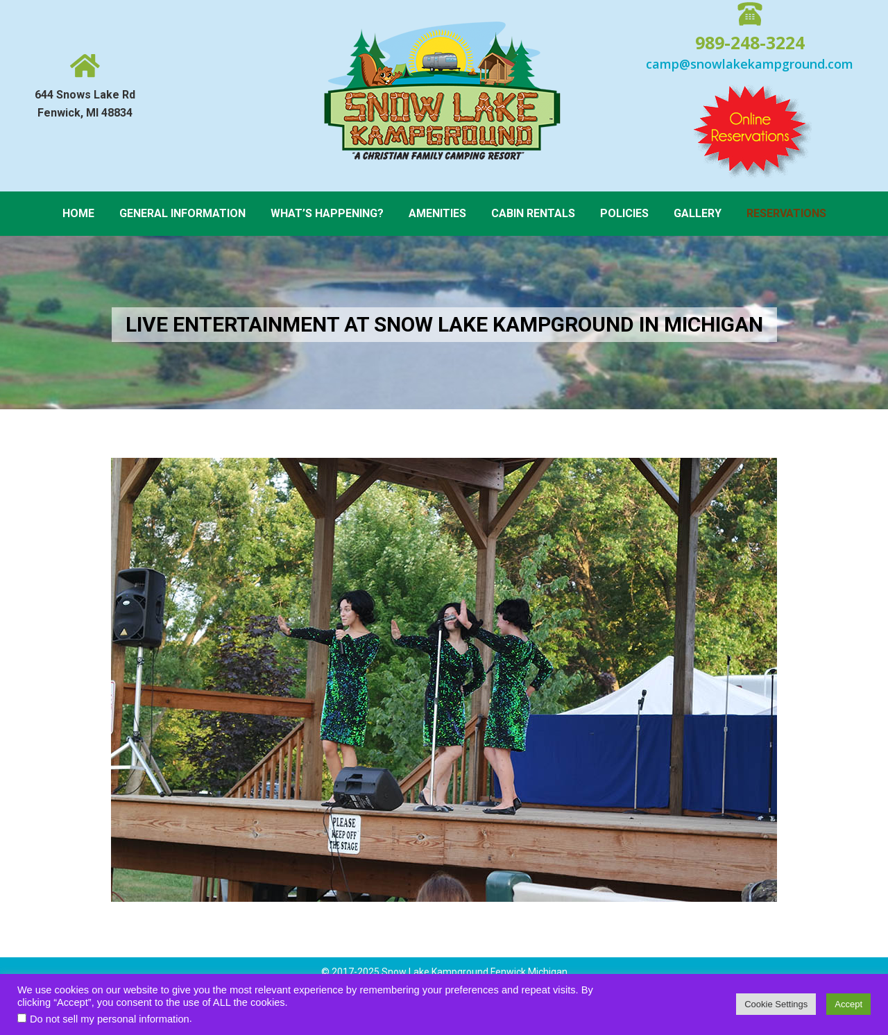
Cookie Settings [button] (776, 1004)
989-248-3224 (750, 42)
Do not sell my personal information (109, 1019)
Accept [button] (848, 1004)
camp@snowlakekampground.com (749, 64)
